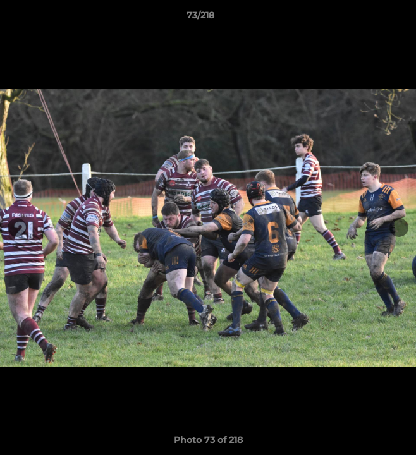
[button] (370, 18)
